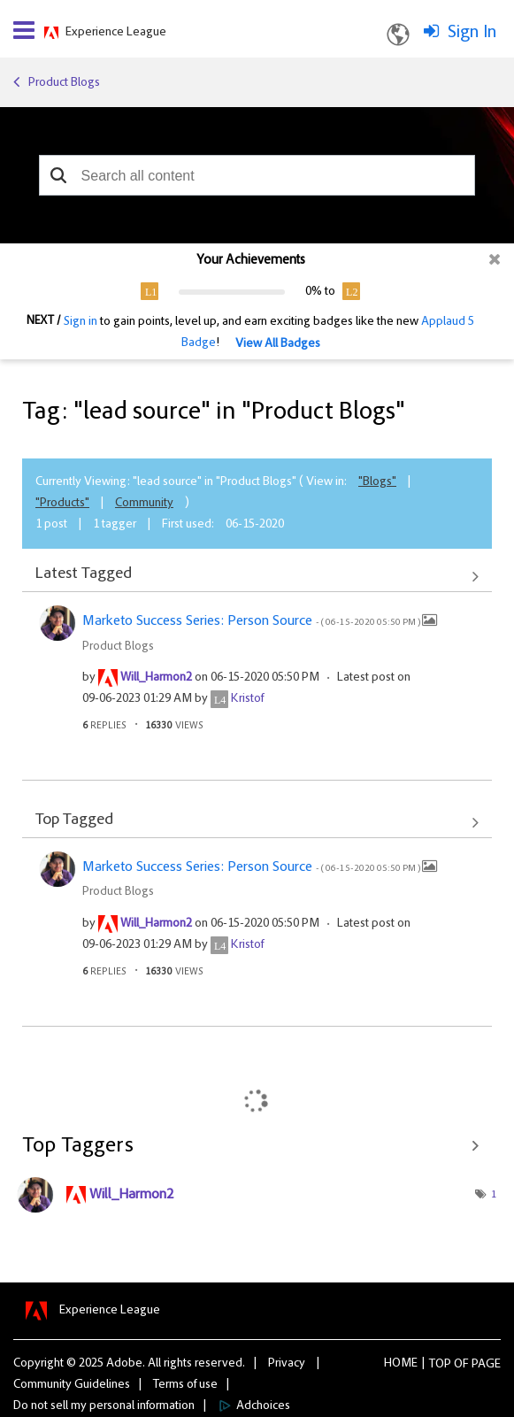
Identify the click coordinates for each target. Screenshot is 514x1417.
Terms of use (185, 1385)
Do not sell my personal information (104, 1406)
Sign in (80, 322)
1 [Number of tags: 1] (493, 1195)
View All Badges (277, 344)
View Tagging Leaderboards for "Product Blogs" (257, 1146)
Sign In (472, 33)
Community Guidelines (71, 1385)
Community (144, 503)
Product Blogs (64, 83)
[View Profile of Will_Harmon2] (156, 678)
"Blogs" (377, 482)
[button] (59, 175)
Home (401, 1364)
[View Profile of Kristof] (247, 699)
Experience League (115, 33)
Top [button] (440, 1365)
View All (257, 576)
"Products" (62, 503)
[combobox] (257, 175)
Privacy (286, 1364)
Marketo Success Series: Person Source (252, 621)
